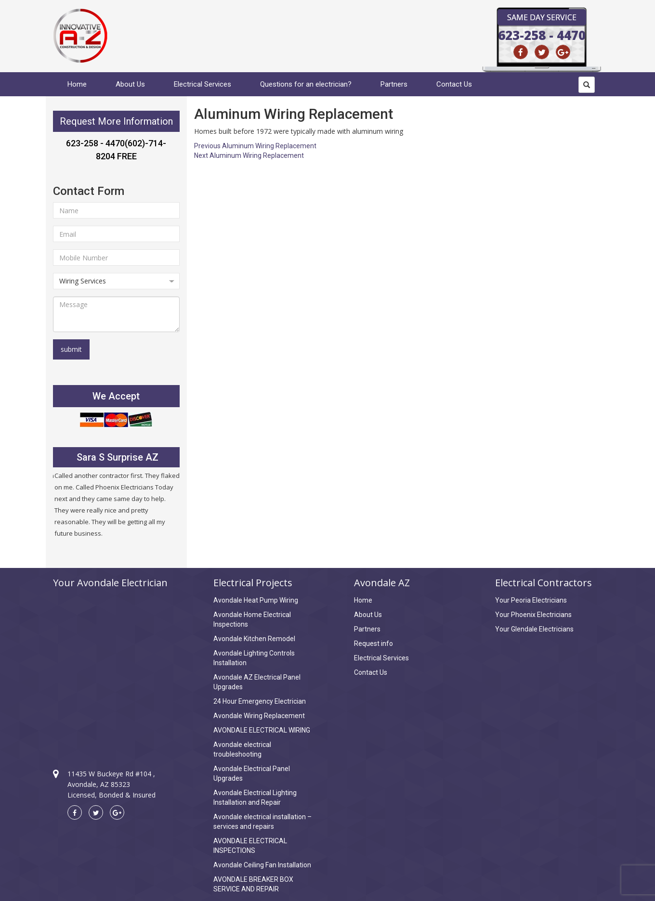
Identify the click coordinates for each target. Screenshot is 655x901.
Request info (373, 643)
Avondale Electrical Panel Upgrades (251, 773)
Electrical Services (202, 84)
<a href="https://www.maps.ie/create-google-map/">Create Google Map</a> (116, 670)
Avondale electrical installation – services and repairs (262, 821)
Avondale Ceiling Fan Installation (262, 865)
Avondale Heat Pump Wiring (255, 600)
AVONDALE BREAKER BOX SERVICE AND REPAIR (253, 884)
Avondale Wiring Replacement (259, 716)
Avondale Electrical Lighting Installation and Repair (255, 797)
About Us (130, 84)
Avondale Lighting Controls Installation (254, 658)
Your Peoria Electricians (531, 600)
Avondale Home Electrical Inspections (252, 619)
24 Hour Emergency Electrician (259, 701)
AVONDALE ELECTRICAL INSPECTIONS (250, 845)
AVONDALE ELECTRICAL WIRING (261, 730)
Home (77, 84)
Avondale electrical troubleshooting (242, 749)
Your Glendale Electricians (534, 629)
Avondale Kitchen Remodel (254, 639)
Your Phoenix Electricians (533, 614)
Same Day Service (541, 17)
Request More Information (116, 121)
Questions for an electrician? (306, 84)
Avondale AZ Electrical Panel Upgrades (257, 682)
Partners (393, 84)
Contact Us (454, 84)
